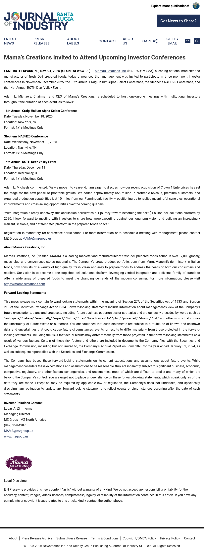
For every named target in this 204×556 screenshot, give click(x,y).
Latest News (10, 41)
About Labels (73, 41)
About (13, 538)
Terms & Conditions (105, 538)
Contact (107, 41)
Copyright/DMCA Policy (139, 538)
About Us (129, 41)
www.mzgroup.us (16, 436)
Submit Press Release (71, 538)
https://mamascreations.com (24, 284)
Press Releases (41, 41)
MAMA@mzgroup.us (37, 238)
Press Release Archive (37, 538)
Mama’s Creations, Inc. (111, 71)
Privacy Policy (170, 538)
